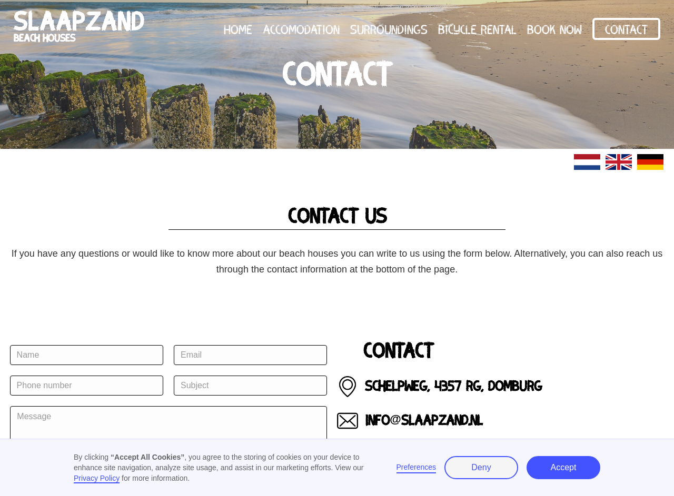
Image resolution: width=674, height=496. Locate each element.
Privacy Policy (97, 478)
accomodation (301, 28)
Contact (626, 28)
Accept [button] (564, 467)
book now (554, 28)
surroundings (389, 28)
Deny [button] (481, 467)
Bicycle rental (477, 28)
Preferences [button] (416, 467)
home (238, 28)
